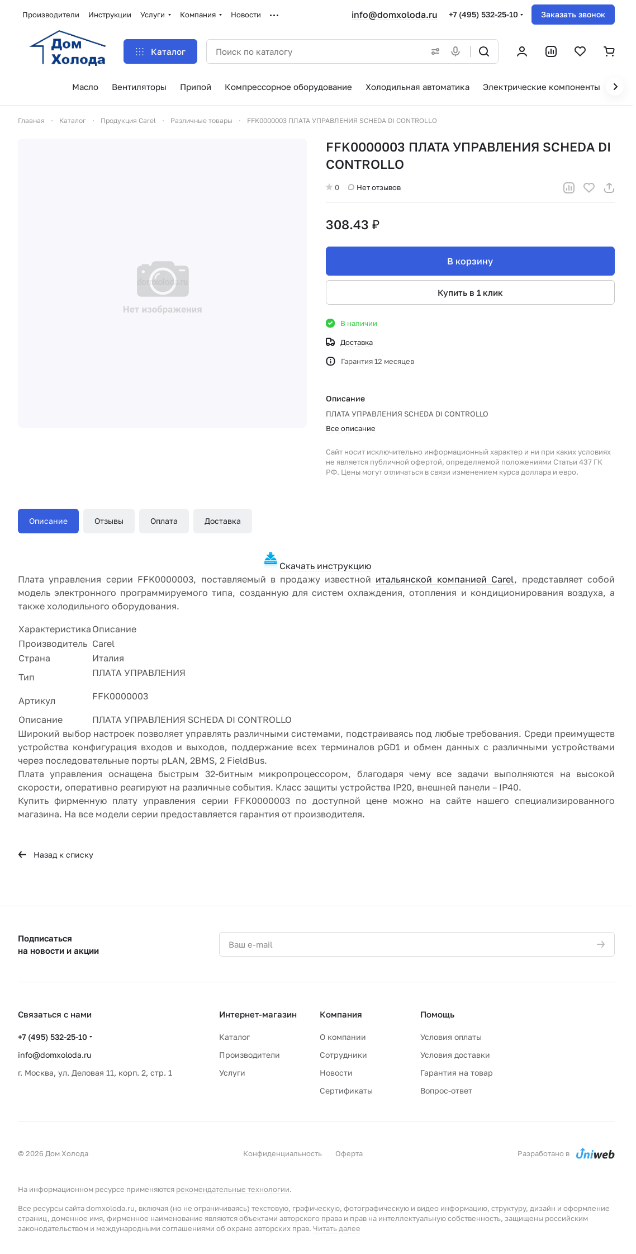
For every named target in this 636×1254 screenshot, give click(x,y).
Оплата (164, 521)
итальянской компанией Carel (445, 579)
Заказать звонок (573, 14)
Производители (249, 1054)
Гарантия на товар (456, 1072)
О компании (343, 1037)
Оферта (349, 1153)
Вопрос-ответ (446, 1090)
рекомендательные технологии (232, 1189)
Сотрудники (343, 1054)
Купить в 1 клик (470, 292)
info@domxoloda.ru (395, 14)
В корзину (470, 261)
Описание (48, 521)
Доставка (223, 521)
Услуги (232, 1072)
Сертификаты (346, 1090)
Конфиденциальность (282, 1153)
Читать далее (336, 1228)
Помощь (437, 1014)
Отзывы (109, 521)
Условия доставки (455, 1054)
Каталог (234, 1037)
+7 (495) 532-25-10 (483, 14)
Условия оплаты (451, 1037)
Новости (336, 1072)
